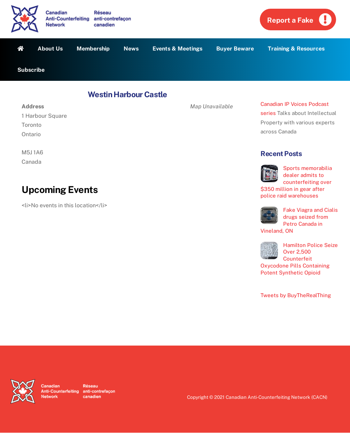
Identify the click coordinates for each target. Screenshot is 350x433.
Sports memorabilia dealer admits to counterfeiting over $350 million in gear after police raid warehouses (296, 182)
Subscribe (31, 70)
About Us (50, 48)
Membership (93, 48)
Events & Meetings (177, 48)
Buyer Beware (235, 48)
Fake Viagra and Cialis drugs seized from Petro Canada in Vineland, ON (299, 220)
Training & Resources (296, 48)
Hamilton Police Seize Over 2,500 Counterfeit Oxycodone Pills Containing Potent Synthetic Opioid (299, 259)
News (131, 48)
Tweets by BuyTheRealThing (295, 295)
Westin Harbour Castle (127, 94)
